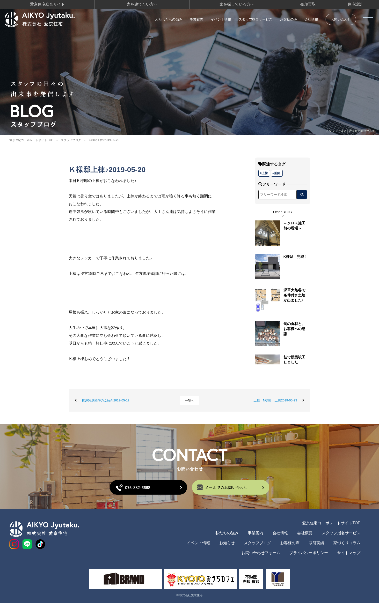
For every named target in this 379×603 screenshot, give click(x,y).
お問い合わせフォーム (260, 553)
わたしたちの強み (168, 19)
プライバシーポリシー (308, 553)
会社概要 (305, 533)
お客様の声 (288, 19)
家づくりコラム (346, 543)
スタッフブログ (71, 140)
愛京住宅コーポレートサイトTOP (31, 140)
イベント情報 (221, 19)
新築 (277, 173)
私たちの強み (227, 533)
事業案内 (196, 19)
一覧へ (189, 400)
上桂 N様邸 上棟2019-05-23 (275, 400)
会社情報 (311, 19)
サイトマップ (348, 553)
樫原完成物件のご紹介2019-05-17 (106, 400)
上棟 (265, 173)
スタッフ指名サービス (255, 19)
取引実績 (316, 543)
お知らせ (227, 543)
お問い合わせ (341, 19)
